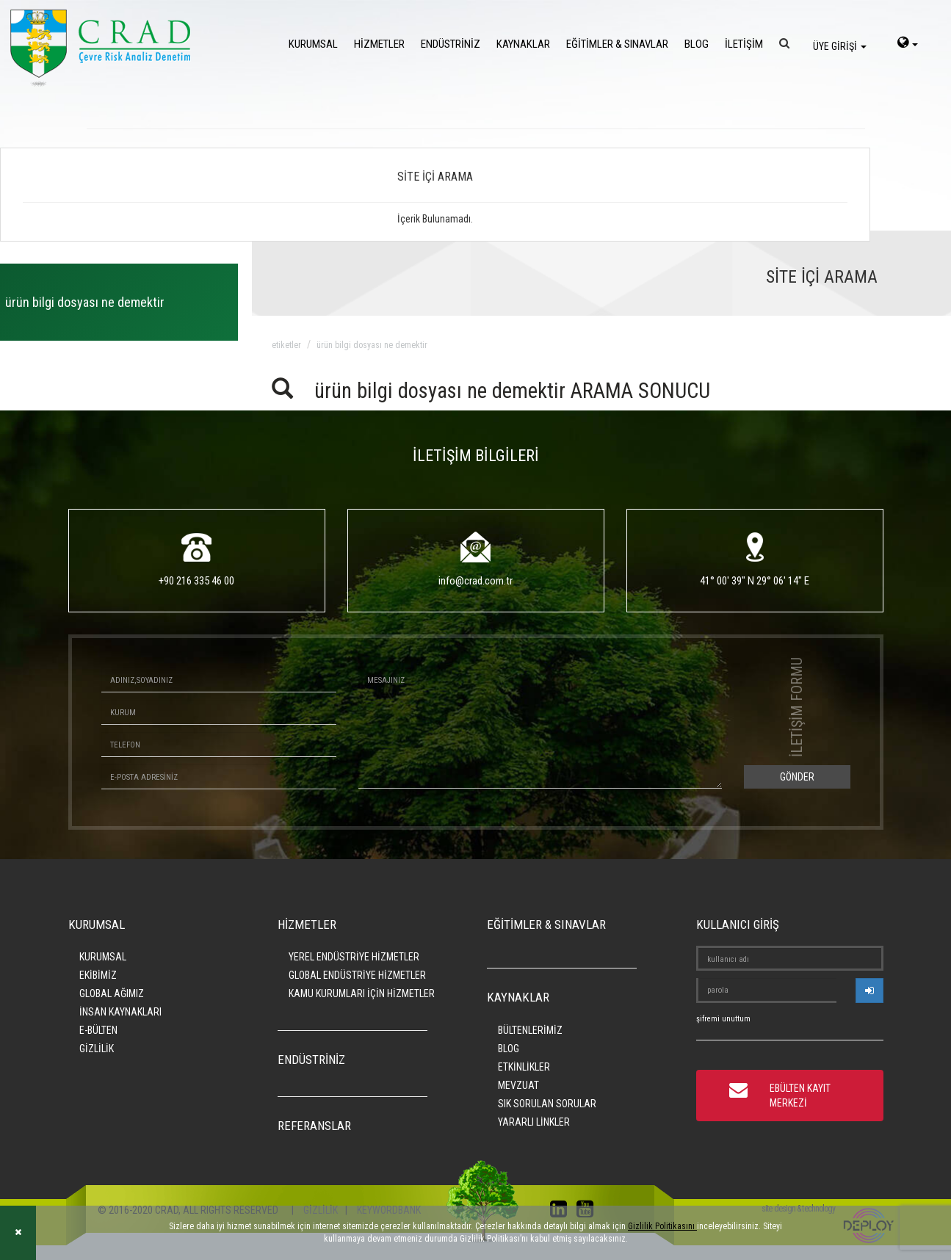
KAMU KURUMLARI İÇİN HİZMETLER (362, 993)
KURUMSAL (313, 44)
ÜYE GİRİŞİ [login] (840, 46)
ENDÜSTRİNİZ (450, 44)
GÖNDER (797, 777)
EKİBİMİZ (98, 975)
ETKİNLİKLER (524, 1067)
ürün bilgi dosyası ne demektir (372, 345)
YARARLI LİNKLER (534, 1122)
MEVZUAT (518, 1085)
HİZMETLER (379, 44)
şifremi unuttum (723, 1019)
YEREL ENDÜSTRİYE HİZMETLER (354, 957)
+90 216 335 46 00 (196, 580)
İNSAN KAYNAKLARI (120, 1012)
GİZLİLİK (96, 1048)
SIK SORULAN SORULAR (547, 1103)
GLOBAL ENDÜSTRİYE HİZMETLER (357, 975)
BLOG (696, 44)
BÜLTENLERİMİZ (530, 1030)
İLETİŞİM (744, 44)
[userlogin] (869, 990)
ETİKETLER (286, 345)
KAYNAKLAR (523, 44)
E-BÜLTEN (98, 1030)
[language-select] (907, 44)
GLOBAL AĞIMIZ (111, 993)
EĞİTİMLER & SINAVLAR (617, 44)
